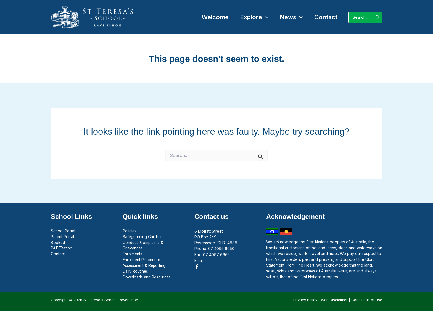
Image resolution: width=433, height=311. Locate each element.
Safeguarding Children (143, 237)
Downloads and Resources (147, 277)
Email (199, 260)
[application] (263, 17)
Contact (58, 254)
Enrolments (132, 254)
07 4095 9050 (221, 248)
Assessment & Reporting (145, 266)
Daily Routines (135, 271)
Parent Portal (62, 237)
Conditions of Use (366, 299)
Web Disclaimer (334, 299)
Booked (58, 242)
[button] (252, 17)
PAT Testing (62, 248)
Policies (130, 231)
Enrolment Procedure (142, 260)
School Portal (63, 231)
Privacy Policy (305, 299)
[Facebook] (196, 266)
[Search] (377, 17)
